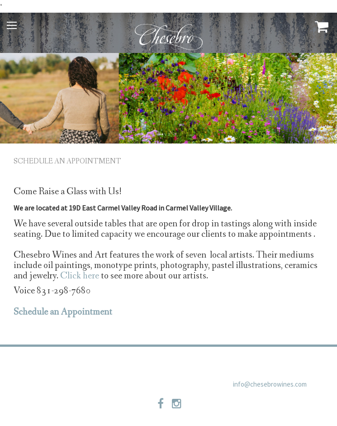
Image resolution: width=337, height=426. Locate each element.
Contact (156, 363)
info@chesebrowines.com (270, 384)
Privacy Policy (108, 363)
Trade (66, 363)
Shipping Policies (207, 363)
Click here (79, 276)
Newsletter (263, 363)
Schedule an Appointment (67, 161)
